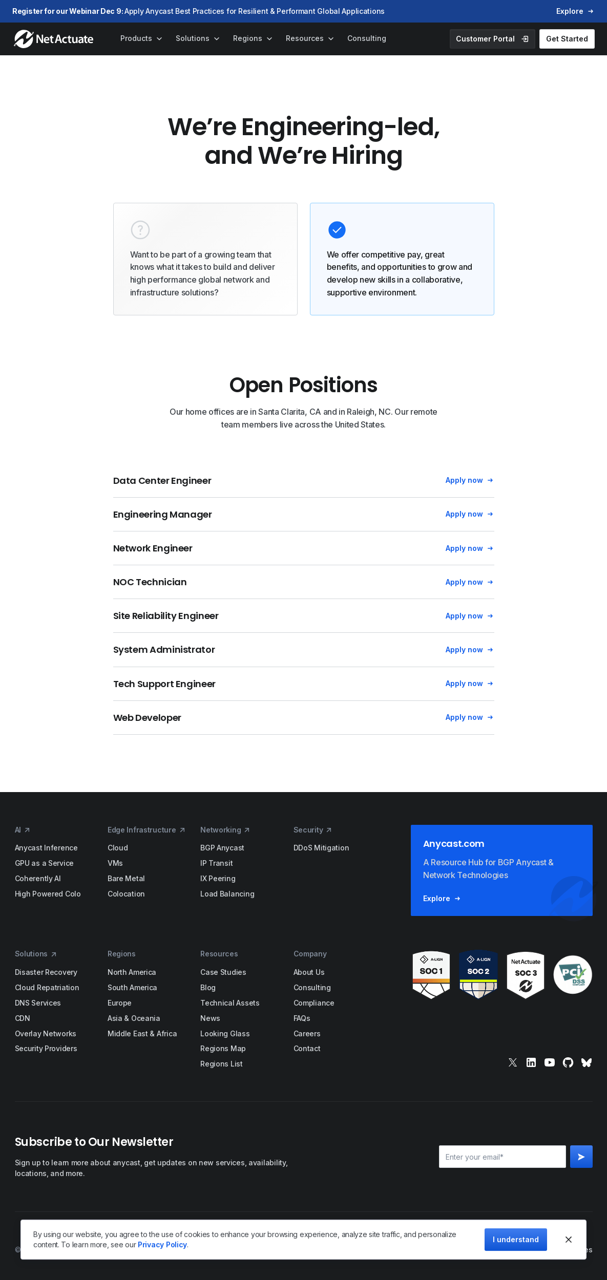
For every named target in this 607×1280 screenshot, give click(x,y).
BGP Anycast (222, 847)
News (210, 1018)
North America (132, 972)
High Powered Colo (48, 893)
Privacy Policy (162, 1244)
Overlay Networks (46, 1033)
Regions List (221, 1063)
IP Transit (216, 863)
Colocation (126, 893)
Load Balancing (227, 893)
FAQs (302, 1018)
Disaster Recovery (46, 972)
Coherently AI (38, 878)
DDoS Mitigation (321, 847)
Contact (307, 1048)
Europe (120, 1002)
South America (132, 987)
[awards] (502, 975)
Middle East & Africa (142, 1033)
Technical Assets (230, 1002)
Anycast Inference (46, 847)
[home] (54, 39)
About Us (309, 972)
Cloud (118, 847)
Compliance (314, 1002)
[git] (568, 1062)
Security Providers (46, 1048)
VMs (115, 863)
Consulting (312, 987)
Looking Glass (224, 1033)
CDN (22, 1018)
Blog (208, 987)
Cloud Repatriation (47, 987)
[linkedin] (531, 1062)
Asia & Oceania (134, 1018)
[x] (513, 1062)
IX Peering (217, 878)
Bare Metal (126, 878)
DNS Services (38, 1002)
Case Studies (223, 972)
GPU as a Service (44, 863)
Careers (307, 1033)
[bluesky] (586, 1062)
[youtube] (549, 1062)
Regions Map (223, 1048)
